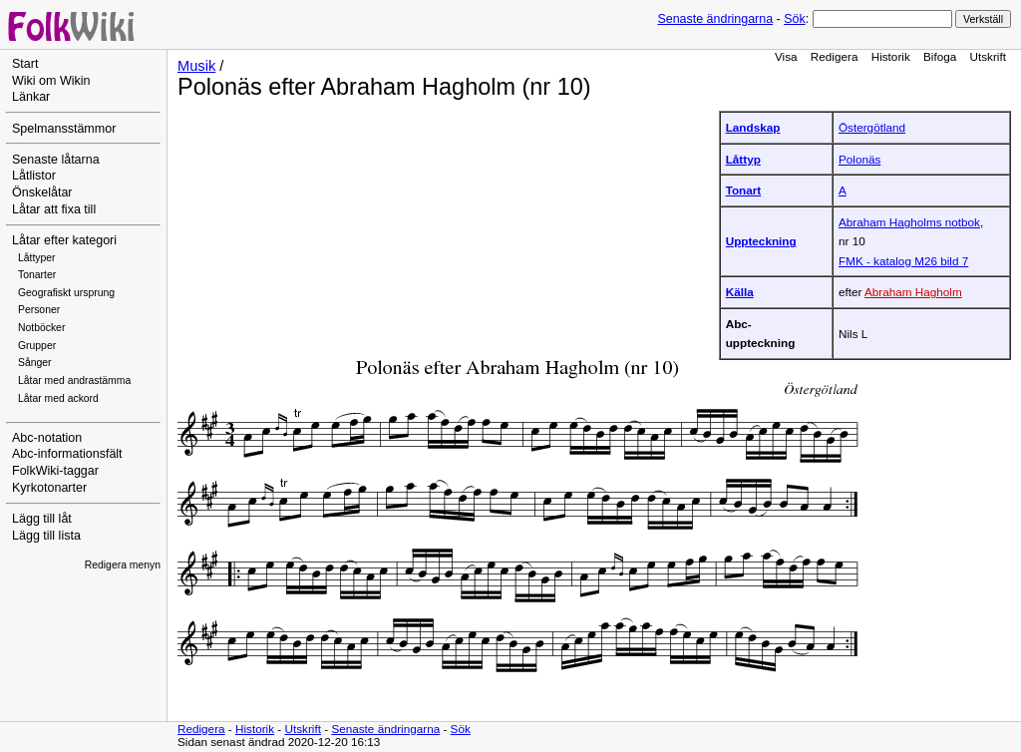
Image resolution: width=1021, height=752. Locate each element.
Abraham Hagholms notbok (909, 221)
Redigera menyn (123, 565)
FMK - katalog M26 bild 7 (903, 260)
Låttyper (37, 257)
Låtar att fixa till (54, 209)
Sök (794, 19)
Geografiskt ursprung (66, 292)
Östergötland (872, 127)
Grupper (37, 345)
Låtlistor (34, 176)
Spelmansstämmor (64, 129)
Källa (740, 291)
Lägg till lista (46, 536)
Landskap (753, 127)
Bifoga (939, 56)
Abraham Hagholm (913, 291)
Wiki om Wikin (51, 81)
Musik (196, 66)
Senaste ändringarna (715, 19)
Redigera (834, 56)
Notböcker (41, 327)
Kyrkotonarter (49, 488)
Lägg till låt (42, 519)
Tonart (744, 190)
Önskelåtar (42, 192)
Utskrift (988, 56)
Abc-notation (47, 438)
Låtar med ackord (58, 398)
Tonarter (37, 274)
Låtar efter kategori (64, 240)
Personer (39, 309)
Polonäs (859, 159)
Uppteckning (761, 240)
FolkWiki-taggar (55, 471)
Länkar (31, 97)
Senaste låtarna (56, 160)
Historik (890, 56)
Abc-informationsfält (67, 454)
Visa (786, 56)
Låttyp (743, 159)
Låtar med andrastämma (74, 380)
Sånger (35, 362)
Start (25, 64)
